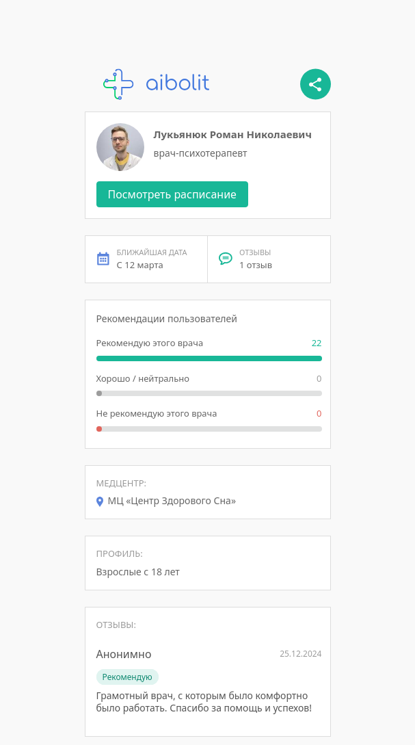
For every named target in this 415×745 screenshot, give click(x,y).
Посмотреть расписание (172, 194)
